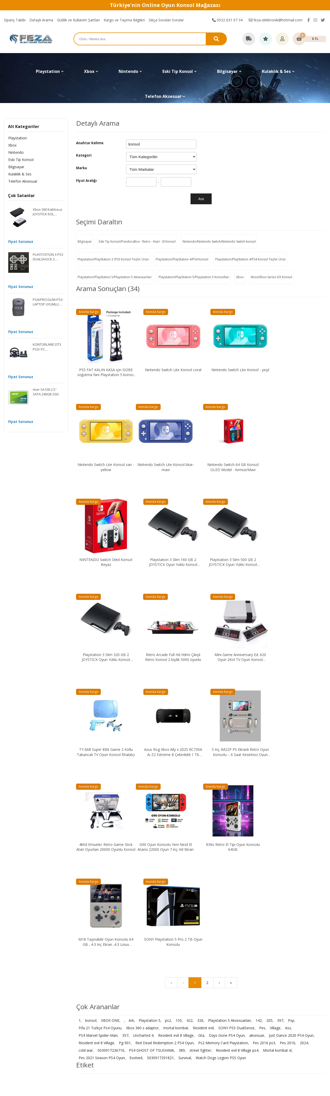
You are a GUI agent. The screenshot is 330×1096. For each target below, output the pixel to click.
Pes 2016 (287, 837)
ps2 (168, 815)
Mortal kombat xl (277, 845)
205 (269, 815)
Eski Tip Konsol (20, 159)
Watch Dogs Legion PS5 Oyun (221, 852)
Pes (262, 822)
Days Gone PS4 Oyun (227, 830)
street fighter (200, 845)
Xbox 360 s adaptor (142, 822)
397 (280, 815)
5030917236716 (110, 845)
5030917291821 (160, 852)
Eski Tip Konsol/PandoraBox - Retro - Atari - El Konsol (137, 241)
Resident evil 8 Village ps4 (237, 845)
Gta (201, 830)
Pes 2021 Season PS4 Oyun (102, 852)
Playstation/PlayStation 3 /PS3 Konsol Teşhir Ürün (113, 259)
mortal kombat (175, 822)
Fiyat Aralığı (86, 180)
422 (189, 815)
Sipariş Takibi (15, 20)
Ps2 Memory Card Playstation (223, 837)
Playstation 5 (149, 815)
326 (200, 815)
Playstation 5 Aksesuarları (229, 815)
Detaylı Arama (41, 20)
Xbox (12, 145)
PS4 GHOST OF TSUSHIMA (151, 845)
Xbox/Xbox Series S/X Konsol (271, 277)
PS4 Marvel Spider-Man (98, 830)
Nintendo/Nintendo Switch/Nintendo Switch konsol (219, 241)
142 (258, 815)
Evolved (135, 852)
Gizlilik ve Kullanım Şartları (78, 20)
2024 (304, 837)
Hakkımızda (255, 988)
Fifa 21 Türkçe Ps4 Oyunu (100, 822)
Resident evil (203, 822)
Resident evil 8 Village (176, 830)
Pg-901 (125, 837)
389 (182, 845)
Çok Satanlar (21, 196)
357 (125, 830)
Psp (291, 815)
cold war (86, 845)
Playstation (17, 137)
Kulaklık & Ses (19, 174)
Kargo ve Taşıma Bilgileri (124, 20)
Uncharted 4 (143, 830)
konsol (90, 815)
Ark (131, 815)
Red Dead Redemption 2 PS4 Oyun (164, 837)
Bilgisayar (16, 166)
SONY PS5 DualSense (236, 822)
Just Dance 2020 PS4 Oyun (291, 830)
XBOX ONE (110, 815)
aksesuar (256, 830)
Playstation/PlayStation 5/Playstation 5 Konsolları (194, 277)
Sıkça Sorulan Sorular (166, 20)
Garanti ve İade (177, 1017)
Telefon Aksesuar (22, 181)
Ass (288, 822)
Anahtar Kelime (89, 143)
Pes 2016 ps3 (264, 837)
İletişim (252, 981)
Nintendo (15, 152)
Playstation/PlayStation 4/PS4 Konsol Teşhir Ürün (250, 259)
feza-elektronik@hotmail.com (275, 20)
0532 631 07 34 (227, 20)
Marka (81, 168)
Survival (184, 852)
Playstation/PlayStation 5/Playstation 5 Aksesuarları (115, 277)
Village (275, 822)
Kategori (84, 155)
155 (179, 815)
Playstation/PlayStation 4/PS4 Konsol (182, 259)
